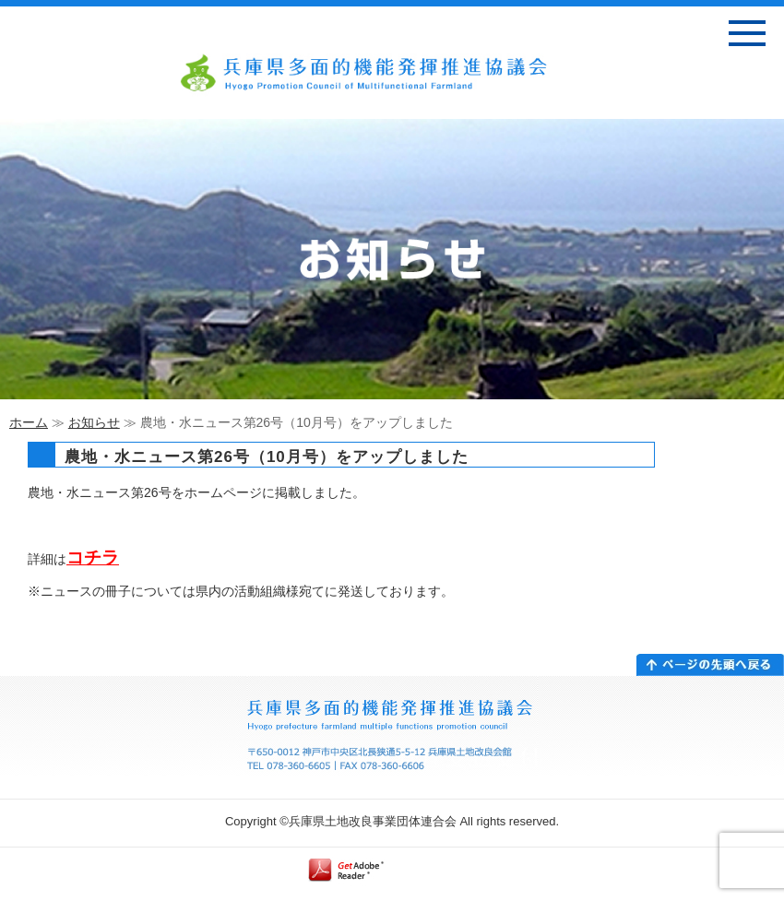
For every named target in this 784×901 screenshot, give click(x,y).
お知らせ (94, 422)
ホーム (28, 422)
